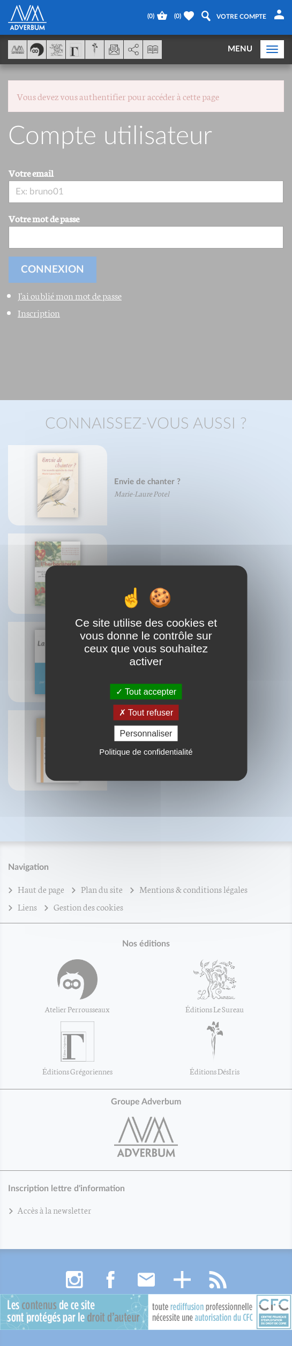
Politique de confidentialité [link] (145, 751)
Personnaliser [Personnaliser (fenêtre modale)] (146, 733)
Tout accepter (146, 691)
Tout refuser (146, 712)
